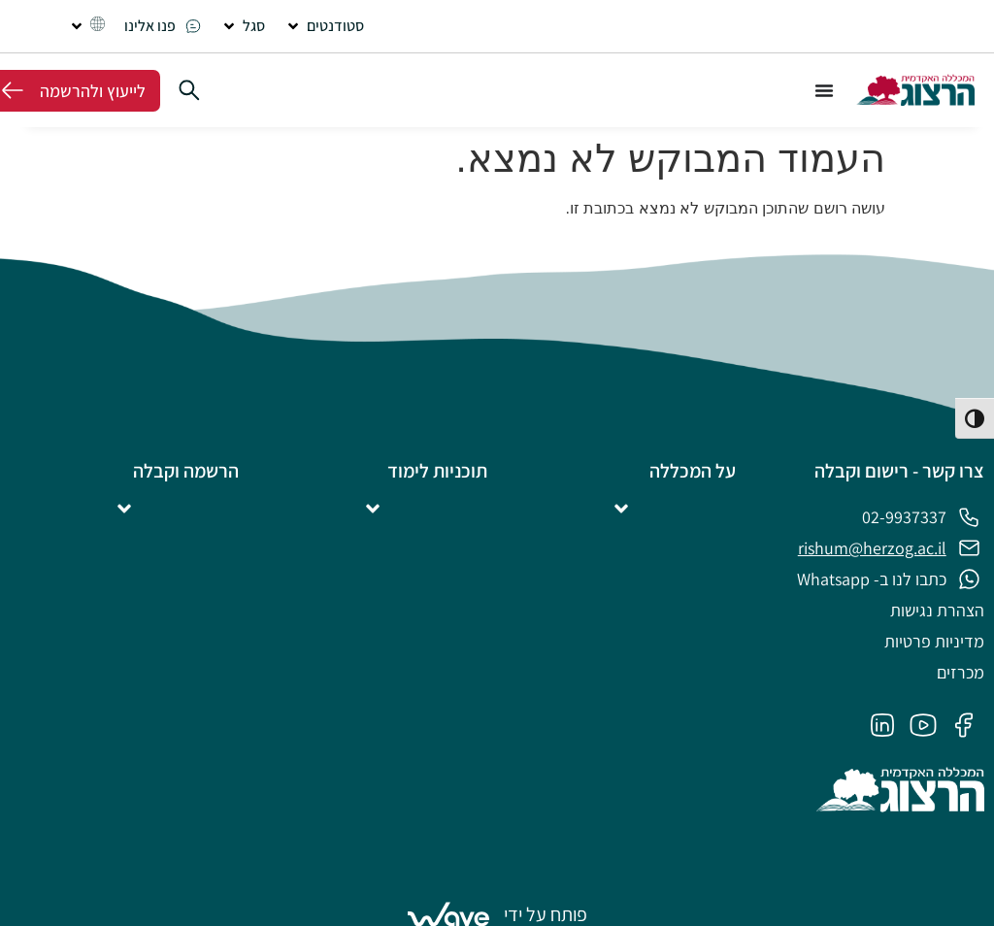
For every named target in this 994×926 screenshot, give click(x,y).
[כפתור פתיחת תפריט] (824, 90)
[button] (324, 26)
